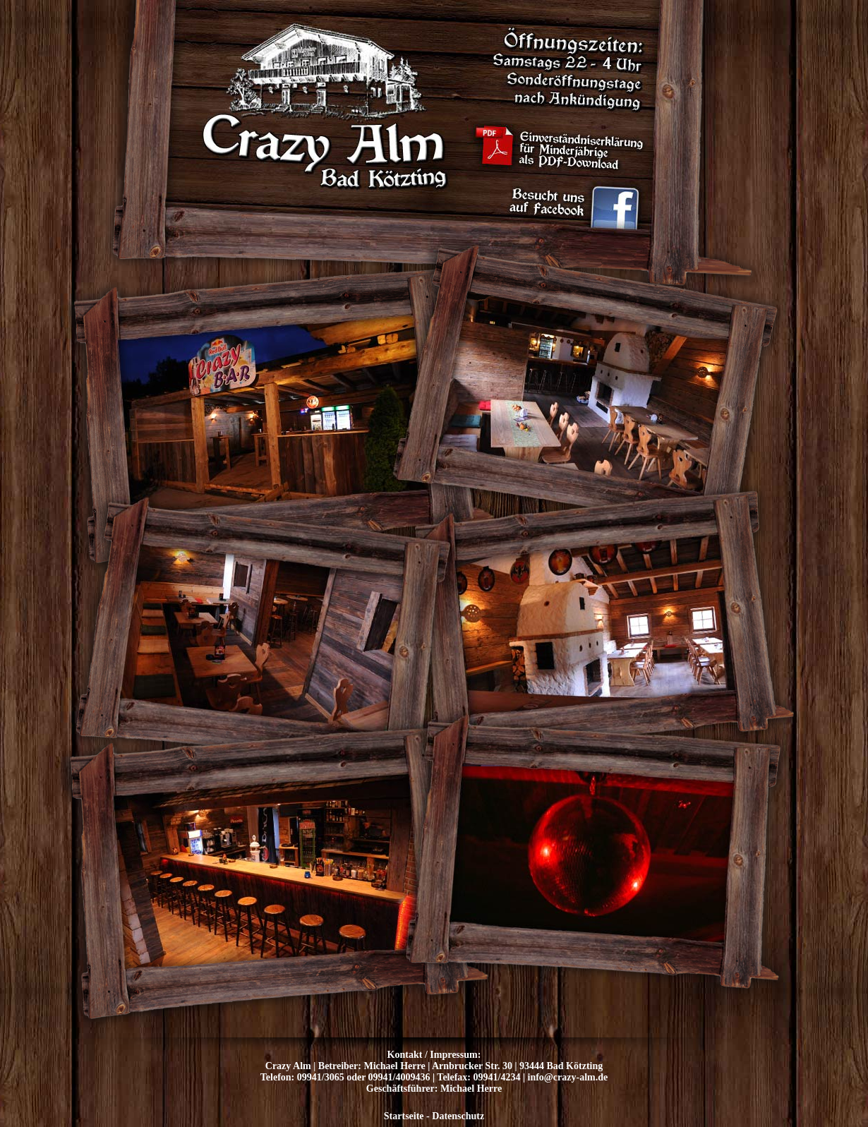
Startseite (404, 1116)
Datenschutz (458, 1116)
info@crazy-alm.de (568, 1077)
